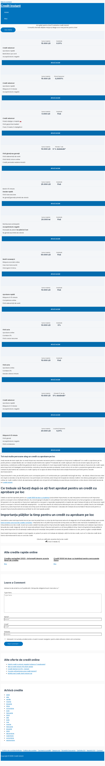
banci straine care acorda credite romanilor (16, 523)
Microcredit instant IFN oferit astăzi (20, 667)
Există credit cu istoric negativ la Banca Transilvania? (26, 664)
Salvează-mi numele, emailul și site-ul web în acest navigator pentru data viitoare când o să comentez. (44, 639)
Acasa (6, 12)
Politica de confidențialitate (12, 750)
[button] (8, 29)
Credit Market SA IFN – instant (18, 669)
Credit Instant (11, 6)
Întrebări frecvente (68, 750)
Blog (5, 18)
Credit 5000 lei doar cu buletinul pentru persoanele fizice (76, 559)
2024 (8, 706)
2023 (8, 715)
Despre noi (56, 750)
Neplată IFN (91, 750)
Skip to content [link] (6, 2)
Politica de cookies (29, 750)
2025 (8, 695)
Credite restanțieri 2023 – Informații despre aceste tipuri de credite (26, 559)
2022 (8, 731)
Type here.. (8, 593)
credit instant (7, 482)
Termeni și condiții (44, 750)
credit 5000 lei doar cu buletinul (38, 498)
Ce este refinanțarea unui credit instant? (22, 671)
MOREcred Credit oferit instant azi (20, 673)
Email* (6, 624)
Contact (100, 750)
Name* (6, 617)
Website (7, 632)
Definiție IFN (81, 750)
